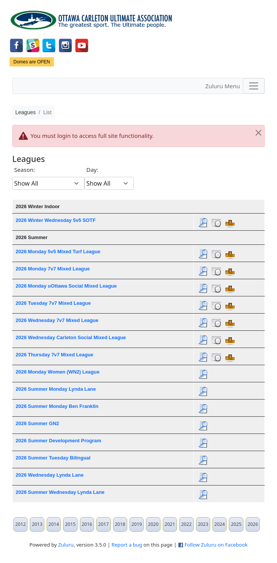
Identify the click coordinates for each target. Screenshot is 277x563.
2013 (37, 524)
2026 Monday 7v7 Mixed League (53, 269)
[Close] (258, 133)
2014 (54, 524)
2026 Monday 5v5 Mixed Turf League (58, 251)
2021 (170, 524)
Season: (24, 169)
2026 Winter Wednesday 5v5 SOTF (56, 220)
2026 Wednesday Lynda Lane (50, 475)
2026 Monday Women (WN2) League (57, 372)
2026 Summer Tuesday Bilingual (53, 458)
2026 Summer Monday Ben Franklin (57, 406)
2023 (203, 524)
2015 (70, 524)
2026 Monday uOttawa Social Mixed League (66, 286)
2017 (103, 524)
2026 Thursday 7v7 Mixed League (54, 355)
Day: (92, 169)
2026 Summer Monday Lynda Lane (56, 389)
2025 (236, 524)
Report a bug (127, 544)
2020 (153, 524)
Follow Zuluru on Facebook (216, 544)
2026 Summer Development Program (58, 440)
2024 (219, 524)
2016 (87, 524)
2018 (120, 524)
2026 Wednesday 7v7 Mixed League (57, 320)
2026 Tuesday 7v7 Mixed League (53, 303)
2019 (136, 524)
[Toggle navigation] (253, 86)
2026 (253, 524)
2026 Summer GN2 (37, 423)
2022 (186, 524)
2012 (20, 524)
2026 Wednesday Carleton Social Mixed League (71, 337)
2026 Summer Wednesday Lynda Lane (60, 492)
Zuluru (66, 544)
